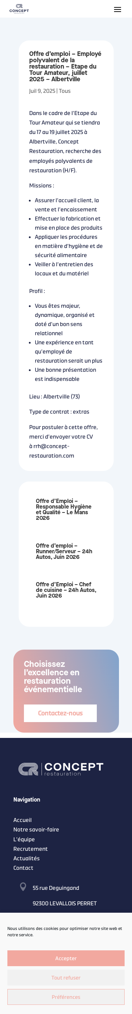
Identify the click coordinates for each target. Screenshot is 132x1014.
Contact (23, 868)
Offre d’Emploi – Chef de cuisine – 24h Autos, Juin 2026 (66, 590)
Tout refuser (66, 977)
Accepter (66, 958)
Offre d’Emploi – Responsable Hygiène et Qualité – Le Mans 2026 (64, 510)
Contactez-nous (60, 713)
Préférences (66, 997)
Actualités (26, 858)
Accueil (22, 820)
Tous (65, 91)
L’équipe (24, 839)
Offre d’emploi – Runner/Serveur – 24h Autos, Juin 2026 (64, 552)
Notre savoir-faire (36, 829)
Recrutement (30, 849)
